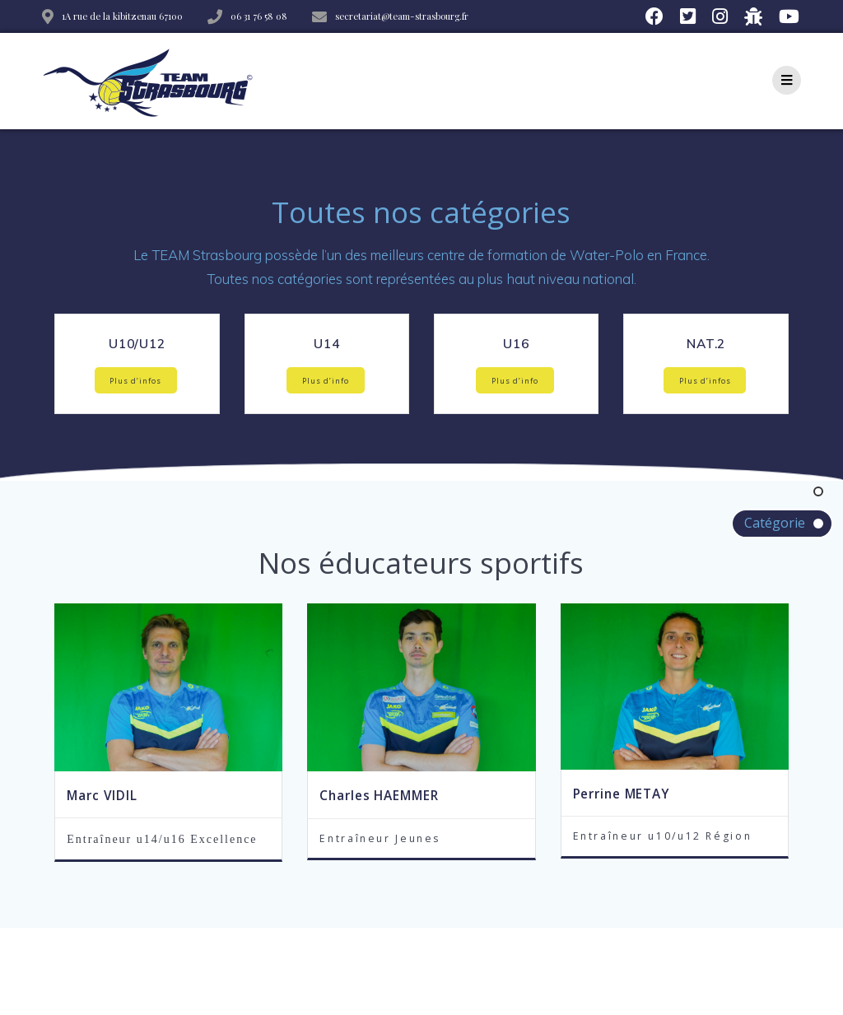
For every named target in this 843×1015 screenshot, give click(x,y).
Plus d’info (325, 380)
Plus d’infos (135, 380)
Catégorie (774, 523)
